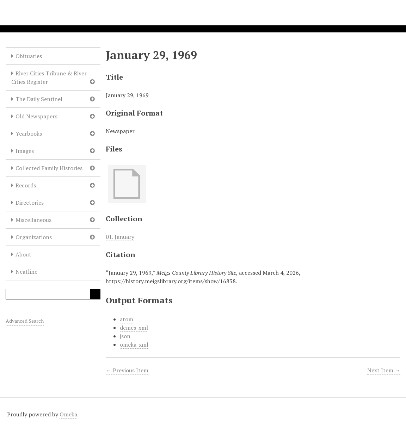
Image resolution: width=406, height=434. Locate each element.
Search (95, 294)
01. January (120, 237)
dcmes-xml (134, 327)
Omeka (68, 414)
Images (25, 151)
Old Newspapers (36, 116)
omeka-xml (134, 344)
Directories (30, 202)
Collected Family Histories (49, 168)
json (125, 336)
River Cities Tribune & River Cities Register (49, 77)
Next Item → (383, 370)
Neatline (26, 271)
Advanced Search (25, 320)
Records (26, 185)
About (23, 254)
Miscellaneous (33, 220)
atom (126, 319)
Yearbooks (29, 133)
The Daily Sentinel (39, 99)
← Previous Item (127, 370)
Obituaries (29, 56)
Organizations (34, 237)
